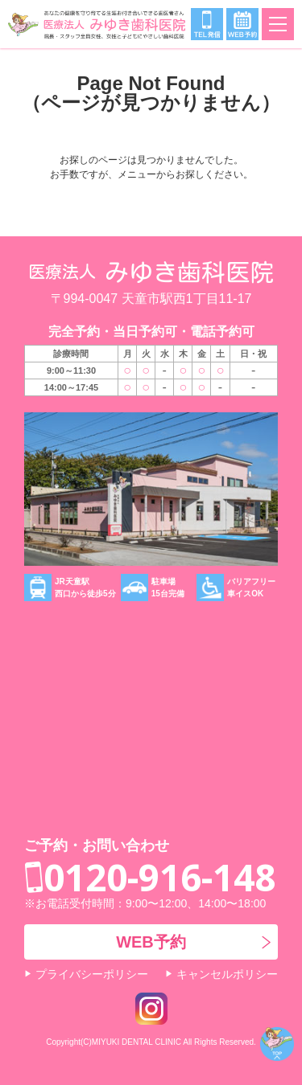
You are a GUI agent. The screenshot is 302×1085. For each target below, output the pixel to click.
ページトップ (277, 1044)
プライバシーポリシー (91, 974)
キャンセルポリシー (227, 974)
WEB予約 (151, 942)
